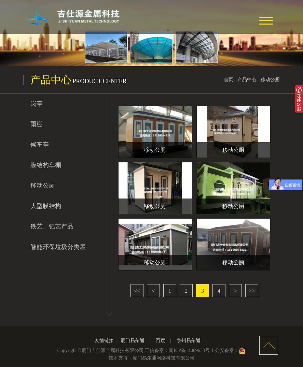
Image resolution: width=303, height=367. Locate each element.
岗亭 (36, 103)
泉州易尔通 (189, 340)
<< (137, 291)
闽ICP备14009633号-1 (191, 350)
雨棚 (36, 124)
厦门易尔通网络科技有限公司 (164, 358)
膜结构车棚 (45, 165)
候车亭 (39, 144)
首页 (228, 79)
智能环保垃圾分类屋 (58, 247)
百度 (160, 340)
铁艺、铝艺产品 (51, 226)
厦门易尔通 (132, 340)
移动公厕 (270, 79)
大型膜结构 (45, 206)
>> (252, 291)
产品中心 (247, 79)
